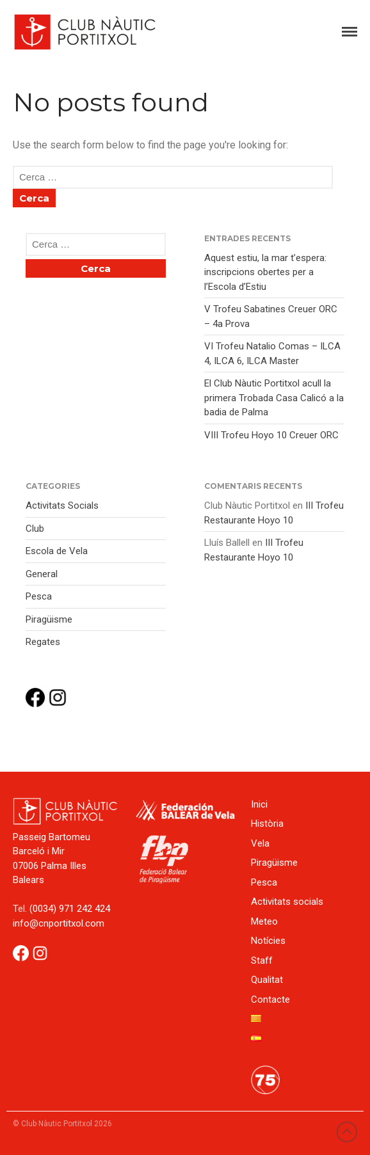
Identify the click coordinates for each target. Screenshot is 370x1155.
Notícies (268, 940)
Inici (259, 804)
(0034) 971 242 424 (69, 908)
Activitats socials (287, 901)
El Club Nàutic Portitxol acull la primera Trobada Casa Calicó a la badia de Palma (274, 398)
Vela (260, 843)
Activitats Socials (62, 505)
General (42, 574)
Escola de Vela (57, 551)
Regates (43, 642)
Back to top (347, 1132)
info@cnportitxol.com (58, 923)
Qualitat (267, 979)
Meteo (264, 921)
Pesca (39, 596)
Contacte (270, 999)
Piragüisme (49, 619)
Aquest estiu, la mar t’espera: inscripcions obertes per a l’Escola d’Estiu (265, 272)
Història (267, 823)
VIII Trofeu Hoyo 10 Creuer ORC (271, 435)
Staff (262, 960)
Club (35, 528)
